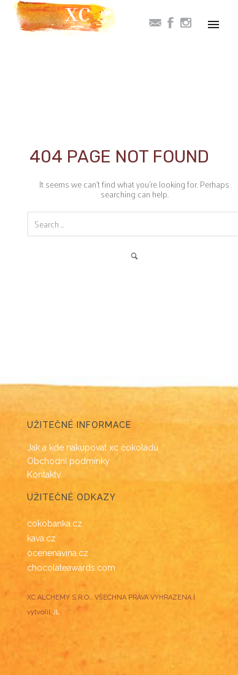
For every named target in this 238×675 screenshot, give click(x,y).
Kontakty (44, 474)
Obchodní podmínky (68, 461)
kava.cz (41, 538)
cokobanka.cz (54, 523)
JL (56, 612)
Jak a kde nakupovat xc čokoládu (92, 447)
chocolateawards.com (71, 568)
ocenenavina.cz (57, 553)
